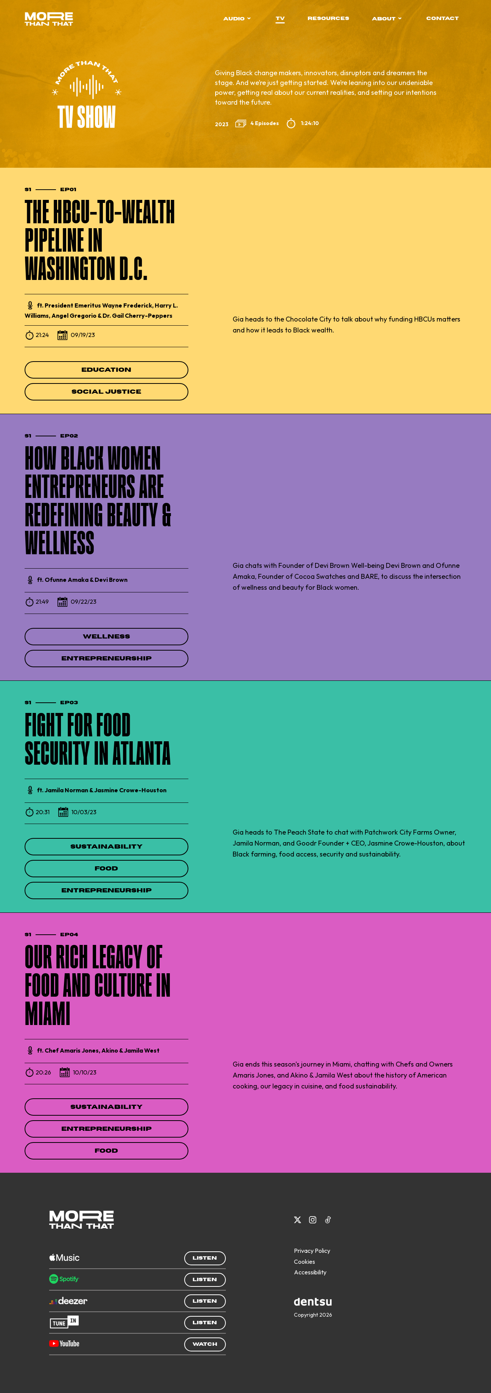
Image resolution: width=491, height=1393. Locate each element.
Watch (205, 1344)
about (387, 19)
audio (237, 19)
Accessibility (310, 1272)
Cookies (304, 1261)
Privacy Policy (312, 1250)
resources (328, 18)
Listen (205, 1258)
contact (442, 18)
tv (280, 18)
